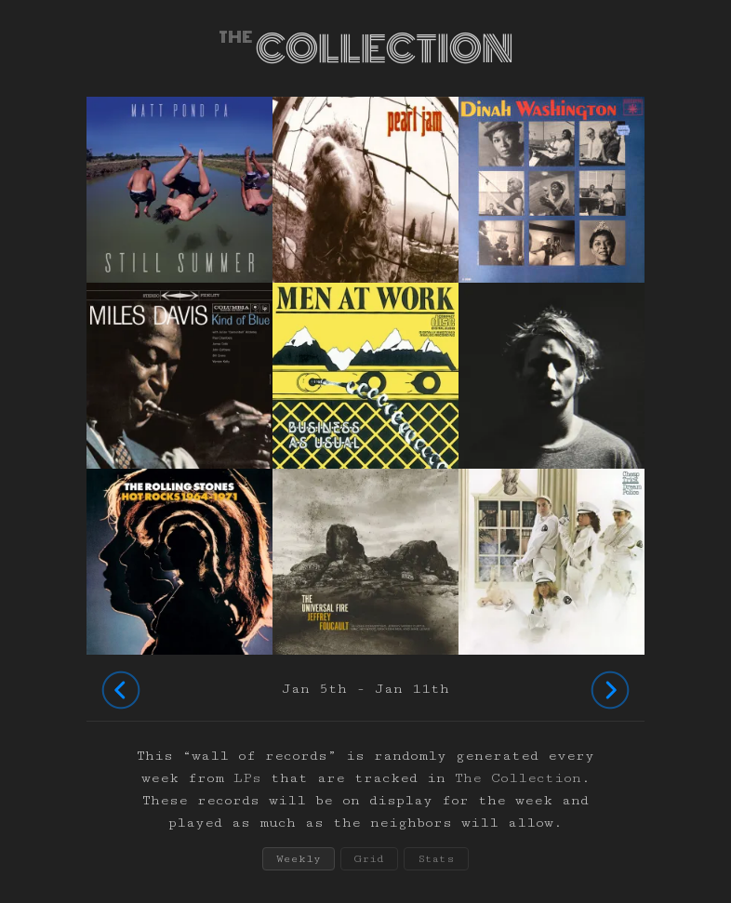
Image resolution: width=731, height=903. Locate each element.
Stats (436, 859)
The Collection (518, 778)
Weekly (298, 859)
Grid (369, 859)
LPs (247, 778)
